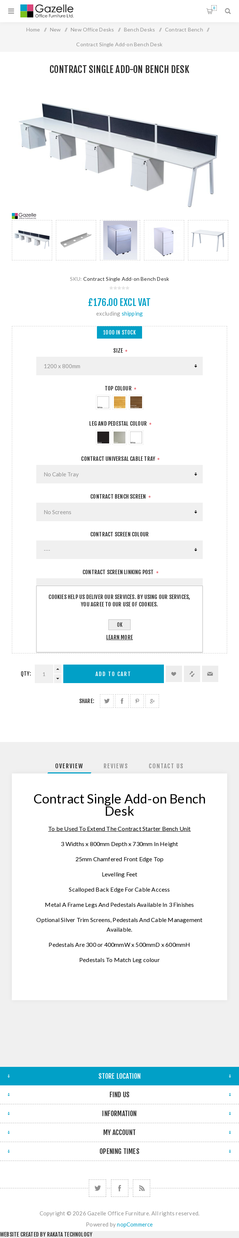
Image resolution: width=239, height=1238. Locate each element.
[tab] (69, 766)
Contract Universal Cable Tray (118, 458)
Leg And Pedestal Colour (118, 423)
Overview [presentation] (69, 766)
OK (119, 625)
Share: (86, 701)
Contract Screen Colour (119, 534)
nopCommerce (135, 1224)
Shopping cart (214, 8)
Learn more (119, 637)
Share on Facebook (122, 701)
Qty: (26, 673)
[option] (32, 240)
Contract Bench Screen (118, 496)
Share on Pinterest (137, 701)
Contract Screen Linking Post (119, 572)
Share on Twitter (107, 701)
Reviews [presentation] (116, 766)
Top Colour (119, 388)
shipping (132, 313)
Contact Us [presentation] (166, 766)
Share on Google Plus (152, 701)
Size (118, 350)
